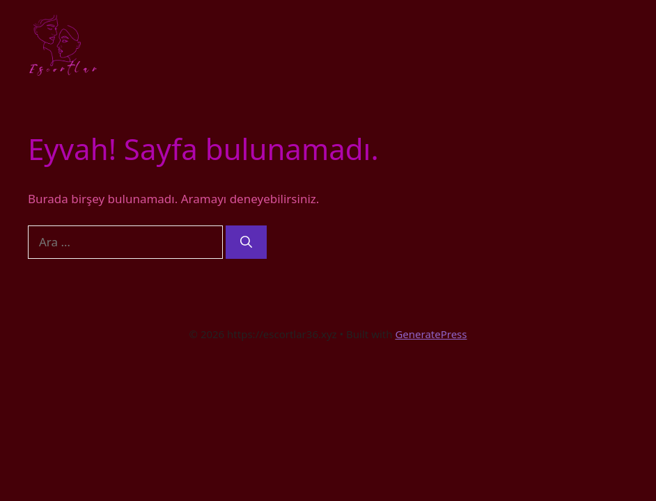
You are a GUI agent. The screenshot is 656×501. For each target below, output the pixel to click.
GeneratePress (431, 334)
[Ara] (246, 242)
